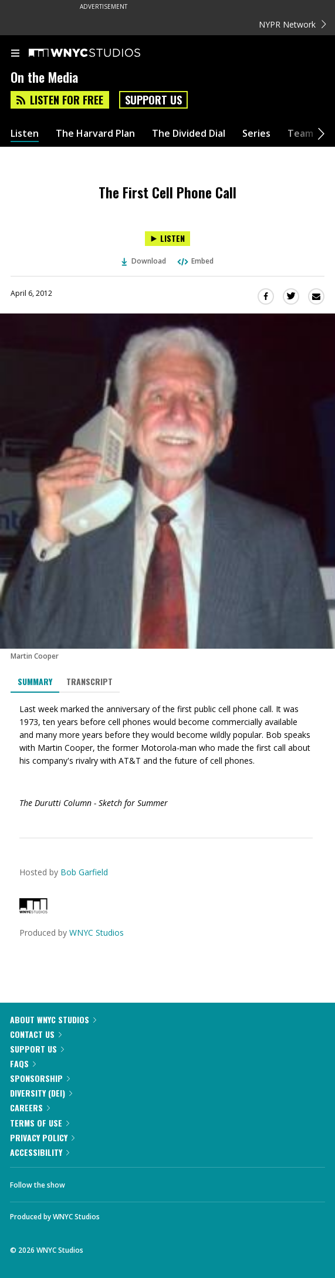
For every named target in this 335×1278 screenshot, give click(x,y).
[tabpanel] (167, 756)
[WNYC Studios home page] (99, 53)
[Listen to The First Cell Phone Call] (167, 238)
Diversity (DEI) (41, 1093)
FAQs (23, 1063)
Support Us (153, 99)
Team (300, 133)
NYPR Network (292, 24)
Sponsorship (40, 1078)
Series (256, 133)
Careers (30, 1107)
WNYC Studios (96, 932)
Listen (25, 133)
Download (143, 261)
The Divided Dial (188, 133)
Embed (195, 261)
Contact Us (36, 1034)
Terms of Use (39, 1123)
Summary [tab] (35, 681)
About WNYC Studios (53, 1019)
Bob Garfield (84, 872)
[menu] (15, 54)
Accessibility (39, 1152)
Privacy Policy (42, 1137)
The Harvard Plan (95, 133)
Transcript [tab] (89, 681)
